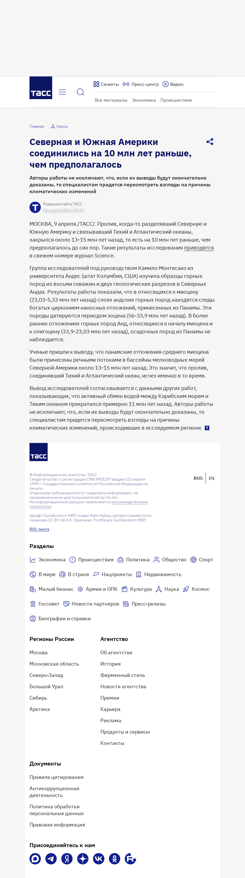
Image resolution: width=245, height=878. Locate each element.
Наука (59, 126)
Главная (36, 126)
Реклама (110, 720)
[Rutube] (130, 858)
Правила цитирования (56, 777)
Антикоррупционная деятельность (54, 791)
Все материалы (111, 100)
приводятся (199, 247)
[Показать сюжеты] (106, 84)
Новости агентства (123, 686)
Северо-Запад (46, 675)
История (110, 663)
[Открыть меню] (62, 92)
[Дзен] (82, 858)
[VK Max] (35, 858)
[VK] (98, 858)
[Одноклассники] (114, 858)
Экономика (144, 100)
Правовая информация (57, 824)
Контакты (112, 743)
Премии (109, 697)
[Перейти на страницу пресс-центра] (140, 84)
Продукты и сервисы (125, 731)
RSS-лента (39, 529)
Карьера (110, 709)
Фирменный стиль (122, 675)
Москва (38, 652)
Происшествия (176, 100)
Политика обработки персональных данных (56, 810)
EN (211, 478)
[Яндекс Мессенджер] (67, 858)
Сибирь (38, 697)
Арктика (39, 709)
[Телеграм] (51, 858)
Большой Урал (46, 686)
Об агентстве (116, 652)
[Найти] (80, 92)
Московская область (54, 663)
